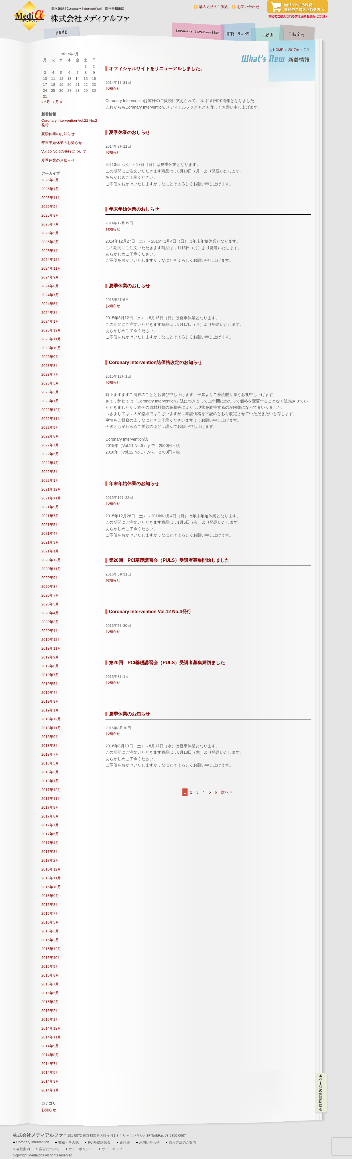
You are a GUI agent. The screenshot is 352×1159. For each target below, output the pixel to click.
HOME (61, 33)
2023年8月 (50, 365)
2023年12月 (51, 330)
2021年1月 (50, 551)
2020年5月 (50, 604)
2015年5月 (50, 993)
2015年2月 (50, 1010)
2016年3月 (50, 931)
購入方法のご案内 (214, 7)
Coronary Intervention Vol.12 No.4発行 (150, 611)
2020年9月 (50, 578)
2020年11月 (51, 569)
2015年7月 (50, 984)
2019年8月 (50, 666)
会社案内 (300, 33)
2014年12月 (51, 1028)
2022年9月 (50, 427)
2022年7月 (50, 445)
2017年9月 (50, 807)
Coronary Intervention (196, 33)
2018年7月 (50, 754)
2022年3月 (50, 471)
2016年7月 (50, 913)
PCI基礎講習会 (99, 1142)
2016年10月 (51, 887)
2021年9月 (50, 507)
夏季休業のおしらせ (129, 132)
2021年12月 (51, 489)
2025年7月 (50, 224)
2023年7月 (50, 374)
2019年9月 (50, 657)
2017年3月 (50, 851)
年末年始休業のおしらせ (134, 209)
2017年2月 (50, 860)
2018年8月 (50, 745)
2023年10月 (51, 348)
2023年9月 (50, 357)
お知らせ (112, 88)
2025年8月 (50, 215)
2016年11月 (51, 878)
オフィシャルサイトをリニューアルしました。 (157, 68)
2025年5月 (50, 233)
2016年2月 (50, 940)
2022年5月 (50, 454)
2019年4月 (50, 692)
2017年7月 (50, 825)
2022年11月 (51, 418)
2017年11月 (51, 798)
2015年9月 (50, 966)
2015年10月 (51, 957)
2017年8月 (50, 816)
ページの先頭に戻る (321, 1092)
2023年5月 (50, 383)
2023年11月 (51, 339)
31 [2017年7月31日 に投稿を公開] (45, 96)
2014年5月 (50, 1072)
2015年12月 (51, 949)
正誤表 (268, 33)
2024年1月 (50, 321)
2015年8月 (50, 975)
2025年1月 (50, 251)
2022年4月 (50, 463)
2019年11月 (51, 648)
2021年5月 (50, 524)
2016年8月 (50, 904)
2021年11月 (51, 498)
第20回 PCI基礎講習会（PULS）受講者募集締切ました (167, 662)
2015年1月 (50, 1019)
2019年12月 (51, 639)
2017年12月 (51, 790)
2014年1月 (50, 1090)
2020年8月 (50, 586)
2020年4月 (50, 613)
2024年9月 (50, 277)
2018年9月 (50, 737)
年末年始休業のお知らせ (134, 483)
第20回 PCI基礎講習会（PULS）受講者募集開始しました (169, 560)
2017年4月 (50, 843)
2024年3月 (50, 312)
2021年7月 (50, 516)
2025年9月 (50, 206)
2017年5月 (50, 834)
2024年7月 (50, 295)
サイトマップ (112, 1149)
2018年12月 (51, 719)
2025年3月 (50, 242)
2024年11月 (51, 268)
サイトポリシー (81, 1149)
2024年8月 (50, 286)
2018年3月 (50, 772)
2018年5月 (50, 763)
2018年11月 (51, 728)
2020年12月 (51, 560)
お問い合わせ (248, 7)
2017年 (293, 50)
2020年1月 (50, 631)
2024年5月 (50, 304)
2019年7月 (50, 675)
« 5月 (45, 102)
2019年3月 (50, 701)
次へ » (226, 792)
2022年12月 (51, 410)
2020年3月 (50, 622)
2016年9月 (50, 896)
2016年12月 (51, 869)
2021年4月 (50, 533)
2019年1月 (50, 710)
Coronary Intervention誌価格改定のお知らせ (155, 362)
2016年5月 (50, 922)
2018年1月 (50, 781)
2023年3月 (50, 392)
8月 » (57, 102)
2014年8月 (50, 1055)
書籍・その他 (238, 33)
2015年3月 (50, 1002)
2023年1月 (50, 401)
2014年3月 (50, 1081)
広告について (49, 1149)
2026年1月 (50, 189)
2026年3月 (50, 180)
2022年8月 (50, 436)
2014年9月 (50, 1046)
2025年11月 (51, 198)
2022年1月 (50, 480)
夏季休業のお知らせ (129, 713)
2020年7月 (50, 595)
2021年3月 (50, 542)
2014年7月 (50, 1064)
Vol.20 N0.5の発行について (63, 151)
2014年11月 (51, 1037)
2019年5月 (50, 684)
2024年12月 (51, 259)
